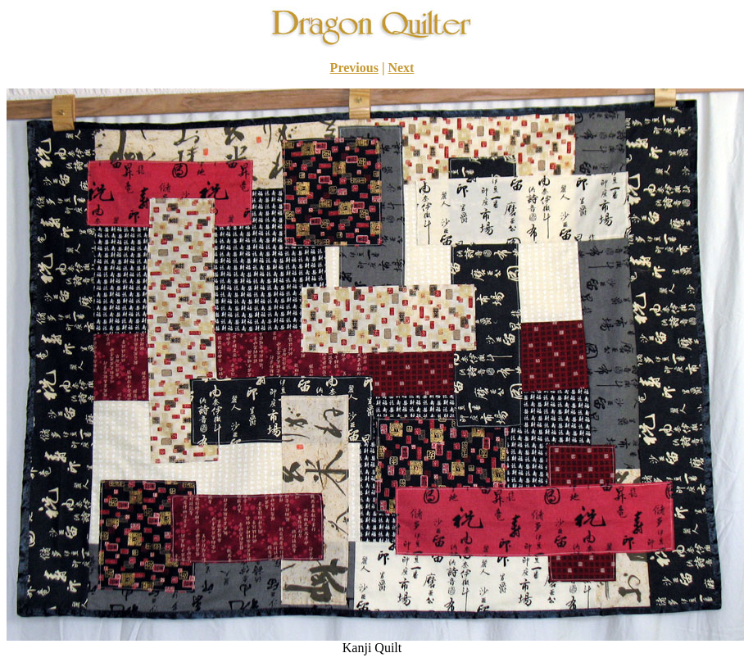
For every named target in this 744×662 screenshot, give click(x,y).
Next (401, 68)
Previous (354, 68)
